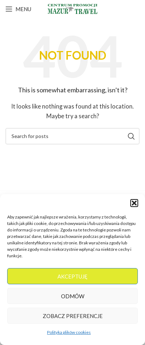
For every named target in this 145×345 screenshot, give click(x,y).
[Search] (72, 136)
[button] (134, 203)
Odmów (72, 296)
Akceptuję (72, 276)
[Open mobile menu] (18, 9)
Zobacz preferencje (73, 316)
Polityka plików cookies (69, 332)
